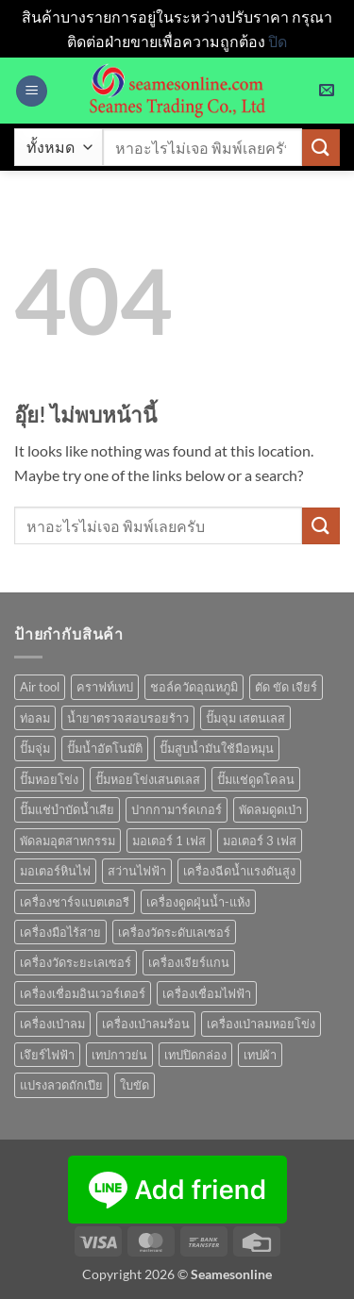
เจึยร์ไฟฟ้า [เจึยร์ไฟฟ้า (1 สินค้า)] (47, 1054)
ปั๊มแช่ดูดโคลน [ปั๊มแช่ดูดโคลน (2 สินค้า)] (256, 779)
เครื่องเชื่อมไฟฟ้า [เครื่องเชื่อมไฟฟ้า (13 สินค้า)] (206, 993)
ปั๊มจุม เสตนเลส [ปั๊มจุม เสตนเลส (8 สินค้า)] (245, 717)
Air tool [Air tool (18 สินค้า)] (39, 686)
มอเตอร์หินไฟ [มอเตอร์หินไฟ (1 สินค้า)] (55, 870)
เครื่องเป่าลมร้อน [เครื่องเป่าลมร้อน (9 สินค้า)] (146, 1023)
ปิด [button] (277, 41)
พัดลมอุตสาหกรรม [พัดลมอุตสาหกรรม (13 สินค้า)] (67, 840)
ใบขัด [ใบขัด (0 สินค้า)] (134, 1084)
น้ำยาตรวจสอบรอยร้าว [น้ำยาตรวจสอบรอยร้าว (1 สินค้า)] (128, 717)
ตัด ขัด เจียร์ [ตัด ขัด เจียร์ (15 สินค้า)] (286, 686)
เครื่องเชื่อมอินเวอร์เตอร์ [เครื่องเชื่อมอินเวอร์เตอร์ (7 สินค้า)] (82, 993)
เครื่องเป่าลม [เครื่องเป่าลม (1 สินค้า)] (52, 1023)
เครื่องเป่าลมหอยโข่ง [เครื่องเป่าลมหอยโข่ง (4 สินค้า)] (261, 1023)
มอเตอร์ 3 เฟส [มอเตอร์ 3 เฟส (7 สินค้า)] (259, 840)
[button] (31, 91)
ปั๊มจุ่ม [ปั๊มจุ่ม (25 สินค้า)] (35, 748)
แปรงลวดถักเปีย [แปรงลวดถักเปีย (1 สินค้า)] (61, 1084)
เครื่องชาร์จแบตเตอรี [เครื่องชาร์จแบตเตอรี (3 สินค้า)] (74, 901)
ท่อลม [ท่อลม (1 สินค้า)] (35, 717)
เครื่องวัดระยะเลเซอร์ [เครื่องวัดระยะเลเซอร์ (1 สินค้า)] (75, 962)
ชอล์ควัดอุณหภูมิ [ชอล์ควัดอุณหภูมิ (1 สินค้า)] (194, 686)
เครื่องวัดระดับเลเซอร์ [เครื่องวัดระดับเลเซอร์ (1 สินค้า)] (174, 932)
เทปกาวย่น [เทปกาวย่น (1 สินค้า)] (119, 1054)
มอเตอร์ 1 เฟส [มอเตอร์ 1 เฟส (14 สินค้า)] (169, 840)
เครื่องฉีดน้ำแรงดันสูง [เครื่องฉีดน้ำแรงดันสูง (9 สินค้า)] (239, 870)
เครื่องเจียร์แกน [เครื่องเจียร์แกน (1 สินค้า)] (188, 962)
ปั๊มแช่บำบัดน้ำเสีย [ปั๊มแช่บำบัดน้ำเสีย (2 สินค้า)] (67, 809)
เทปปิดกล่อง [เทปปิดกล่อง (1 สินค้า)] (195, 1054)
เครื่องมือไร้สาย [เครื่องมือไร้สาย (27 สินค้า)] (60, 932)
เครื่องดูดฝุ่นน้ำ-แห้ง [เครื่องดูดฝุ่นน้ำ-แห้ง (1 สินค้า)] (198, 901)
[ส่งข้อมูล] (321, 147)
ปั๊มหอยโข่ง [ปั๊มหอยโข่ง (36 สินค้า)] (49, 779)
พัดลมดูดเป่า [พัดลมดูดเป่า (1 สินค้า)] (270, 809)
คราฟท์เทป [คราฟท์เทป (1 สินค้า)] (104, 686)
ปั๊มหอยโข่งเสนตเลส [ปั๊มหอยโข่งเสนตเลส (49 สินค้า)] (147, 779)
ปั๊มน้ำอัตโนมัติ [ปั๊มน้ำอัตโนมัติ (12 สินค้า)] (105, 748)
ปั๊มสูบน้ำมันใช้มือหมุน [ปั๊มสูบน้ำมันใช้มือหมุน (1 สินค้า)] (217, 748)
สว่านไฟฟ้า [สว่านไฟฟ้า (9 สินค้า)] (137, 870)
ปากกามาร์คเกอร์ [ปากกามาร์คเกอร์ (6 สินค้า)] (176, 809)
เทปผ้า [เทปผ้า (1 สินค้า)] (260, 1054)
